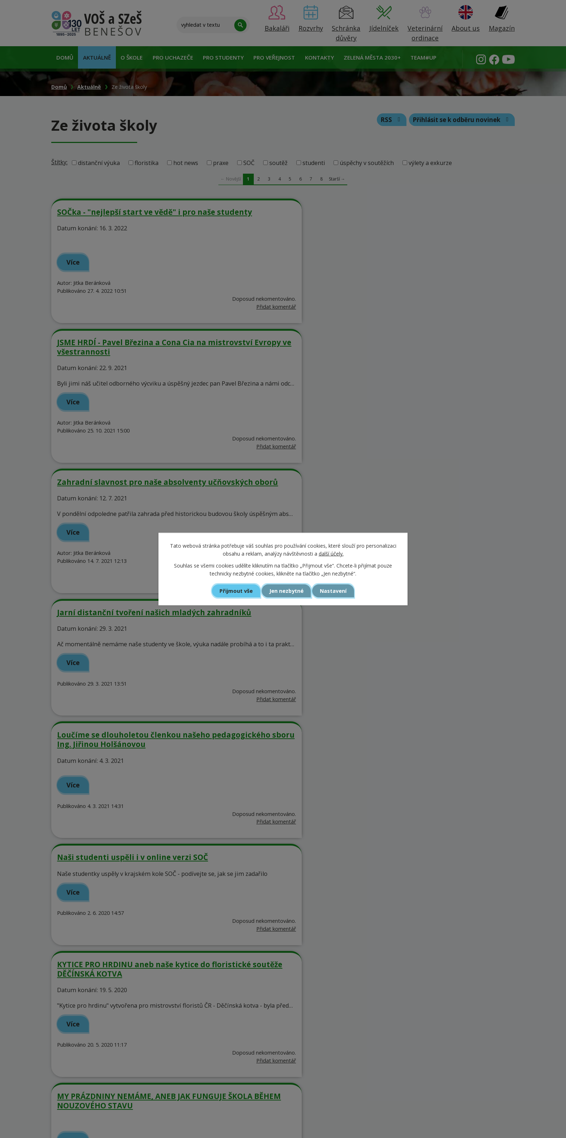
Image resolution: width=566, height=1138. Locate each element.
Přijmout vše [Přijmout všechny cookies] (234, 590)
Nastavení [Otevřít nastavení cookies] (335, 590)
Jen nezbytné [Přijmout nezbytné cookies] (286, 590)
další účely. (331, 553)
